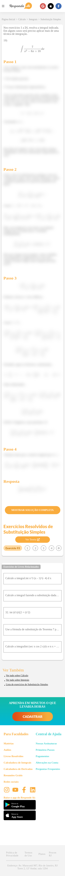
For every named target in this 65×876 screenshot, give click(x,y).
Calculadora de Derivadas (18, 769)
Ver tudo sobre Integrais (17, 680)
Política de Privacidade (12, 854)
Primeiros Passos (45, 749)
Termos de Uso (28, 854)
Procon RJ (52, 854)
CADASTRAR (32, 717)
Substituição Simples (51, 19)
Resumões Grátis (13, 775)
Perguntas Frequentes (48, 769)
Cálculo (22, 19)
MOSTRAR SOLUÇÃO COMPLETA (32, 510)
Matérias (9, 743)
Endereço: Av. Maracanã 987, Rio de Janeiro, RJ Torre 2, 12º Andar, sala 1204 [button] (32, 867)
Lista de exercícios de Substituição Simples (27, 684)
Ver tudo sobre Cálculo (17, 675)
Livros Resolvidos (13, 756)
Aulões (7, 749)
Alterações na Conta (47, 762)
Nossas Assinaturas (46, 743)
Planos (41, 854)
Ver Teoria (32, 539)
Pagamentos (42, 756)
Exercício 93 (13, 548)
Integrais (33, 19)
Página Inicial (8, 19)
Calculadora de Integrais (17, 762)
